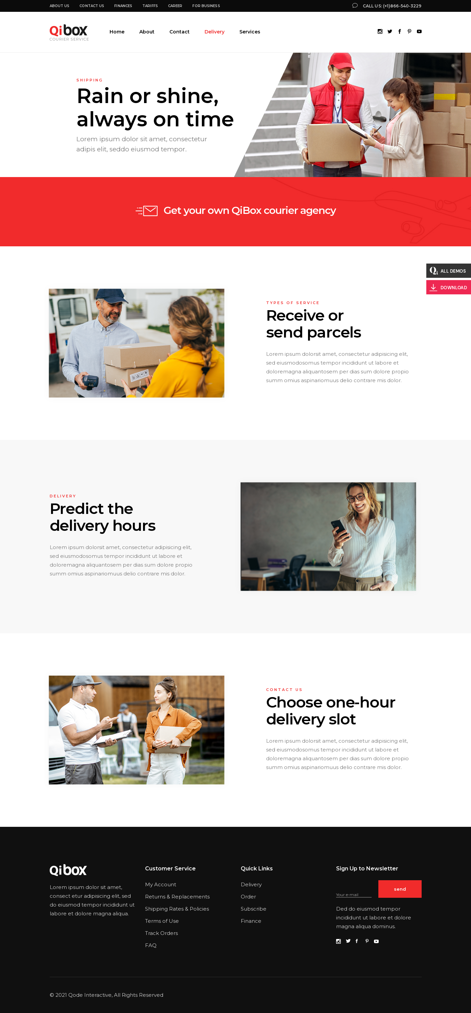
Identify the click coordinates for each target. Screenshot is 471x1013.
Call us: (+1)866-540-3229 (392, 5)
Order (248, 896)
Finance (251, 921)
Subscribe (253, 909)
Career (175, 6)
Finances (123, 6)
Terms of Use (162, 921)
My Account (160, 884)
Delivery (251, 884)
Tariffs (150, 6)
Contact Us (91, 6)
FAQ (151, 945)
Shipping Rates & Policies (177, 909)
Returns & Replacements (177, 896)
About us (60, 6)
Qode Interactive (90, 995)
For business (206, 6)
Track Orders (161, 933)
